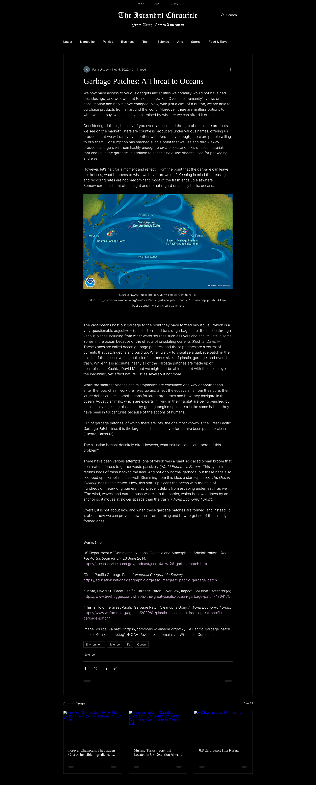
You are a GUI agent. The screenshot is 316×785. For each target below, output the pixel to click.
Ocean (141, 644)
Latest (67, 42)
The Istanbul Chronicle (158, 15)
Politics (108, 42)
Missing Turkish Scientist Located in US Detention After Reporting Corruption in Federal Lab (157, 752)
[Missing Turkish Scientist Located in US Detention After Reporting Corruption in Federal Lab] (158, 727)
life (128, 644)
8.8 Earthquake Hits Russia (219, 750)
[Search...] (235, 15)
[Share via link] (115, 668)
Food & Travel (218, 42)
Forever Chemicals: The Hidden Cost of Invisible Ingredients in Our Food (91, 752)
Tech (145, 42)
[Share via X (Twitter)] (95, 668)
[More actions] (230, 69)
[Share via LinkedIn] (105, 668)
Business (127, 42)
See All (248, 703)
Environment (94, 644)
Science (163, 42)
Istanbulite (87, 42)
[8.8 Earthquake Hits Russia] (223, 727)
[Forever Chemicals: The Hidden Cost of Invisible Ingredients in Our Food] (92, 727)
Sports (196, 42)
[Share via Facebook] (85, 668)
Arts (180, 42)
